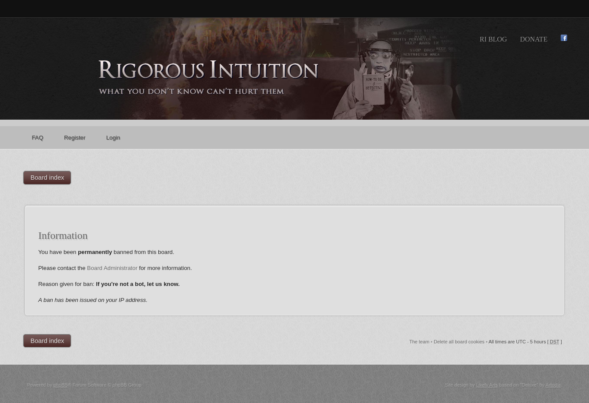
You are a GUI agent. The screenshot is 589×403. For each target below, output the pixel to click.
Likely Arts (487, 384)
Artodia (553, 384)
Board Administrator (112, 268)
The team (419, 341)
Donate (533, 39)
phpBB (61, 384)
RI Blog (493, 39)
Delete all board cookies (459, 341)
